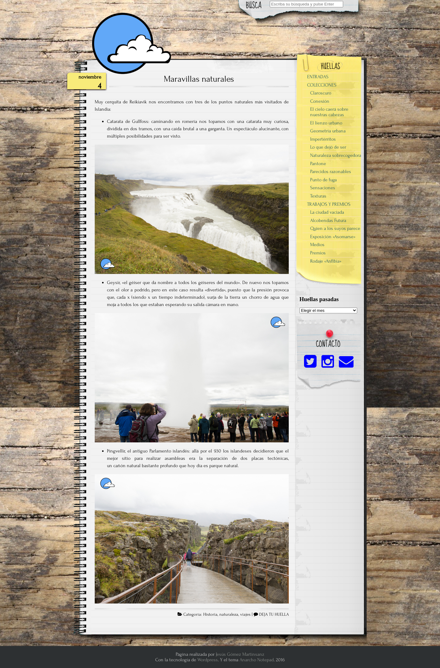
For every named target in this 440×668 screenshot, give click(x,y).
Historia (210, 614)
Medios (317, 244)
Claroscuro (320, 93)
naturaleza (228, 614)
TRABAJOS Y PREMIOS (328, 204)
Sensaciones (322, 187)
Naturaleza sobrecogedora (335, 155)
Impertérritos (323, 139)
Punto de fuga (323, 180)
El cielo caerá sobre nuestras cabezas (329, 111)
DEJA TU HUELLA (274, 614)
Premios (318, 253)
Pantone (318, 163)
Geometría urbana (328, 131)
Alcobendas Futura (328, 220)
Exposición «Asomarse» (332, 236)
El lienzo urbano (326, 123)
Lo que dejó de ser (328, 147)
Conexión (319, 101)
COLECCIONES (321, 85)
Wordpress (207, 659)
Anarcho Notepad (257, 659)
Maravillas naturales (199, 79)
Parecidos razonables (330, 171)
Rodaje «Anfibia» (325, 261)
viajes (245, 614)
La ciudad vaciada (327, 212)
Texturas (318, 196)
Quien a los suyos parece (335, 228)
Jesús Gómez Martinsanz (240, 654)
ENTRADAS (317, 76)
